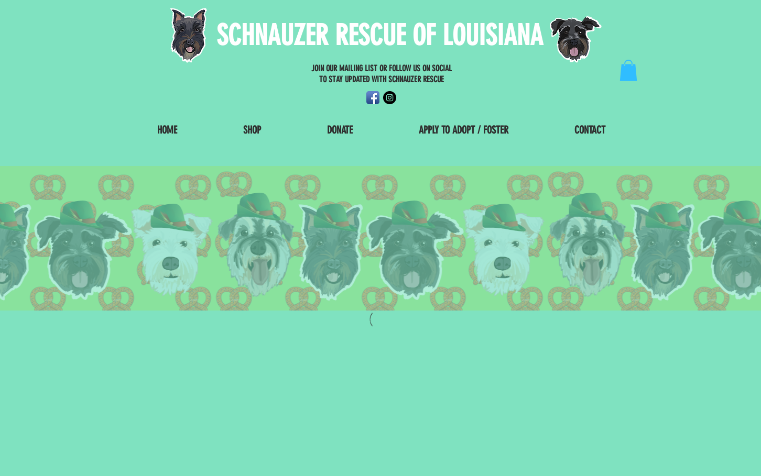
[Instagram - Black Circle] (389, 97)
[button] (628, 70)
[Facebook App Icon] (372, 97)
